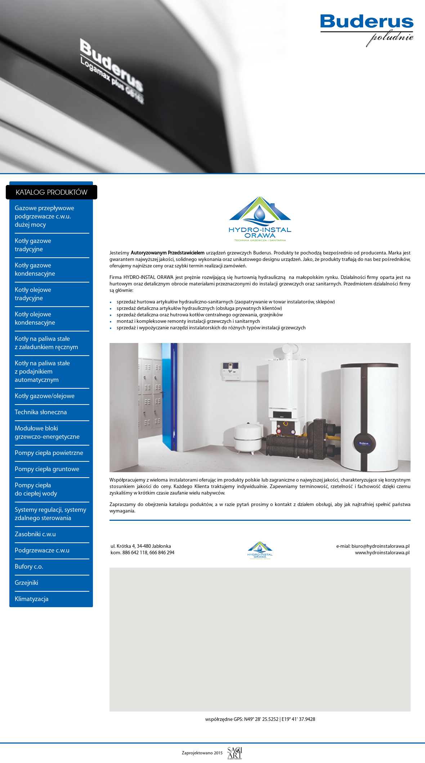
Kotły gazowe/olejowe (45, 396)
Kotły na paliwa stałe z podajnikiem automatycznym (42, 372)
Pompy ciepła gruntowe (47, 469)
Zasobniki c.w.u (35, 534)
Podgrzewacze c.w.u (42, 550)
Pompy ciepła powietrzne (49, 453)
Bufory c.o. (29, 567)
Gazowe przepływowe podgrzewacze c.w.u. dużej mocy (44, 217)
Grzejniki (26, 583)
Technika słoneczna (41, 412)
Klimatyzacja (32, 599)
